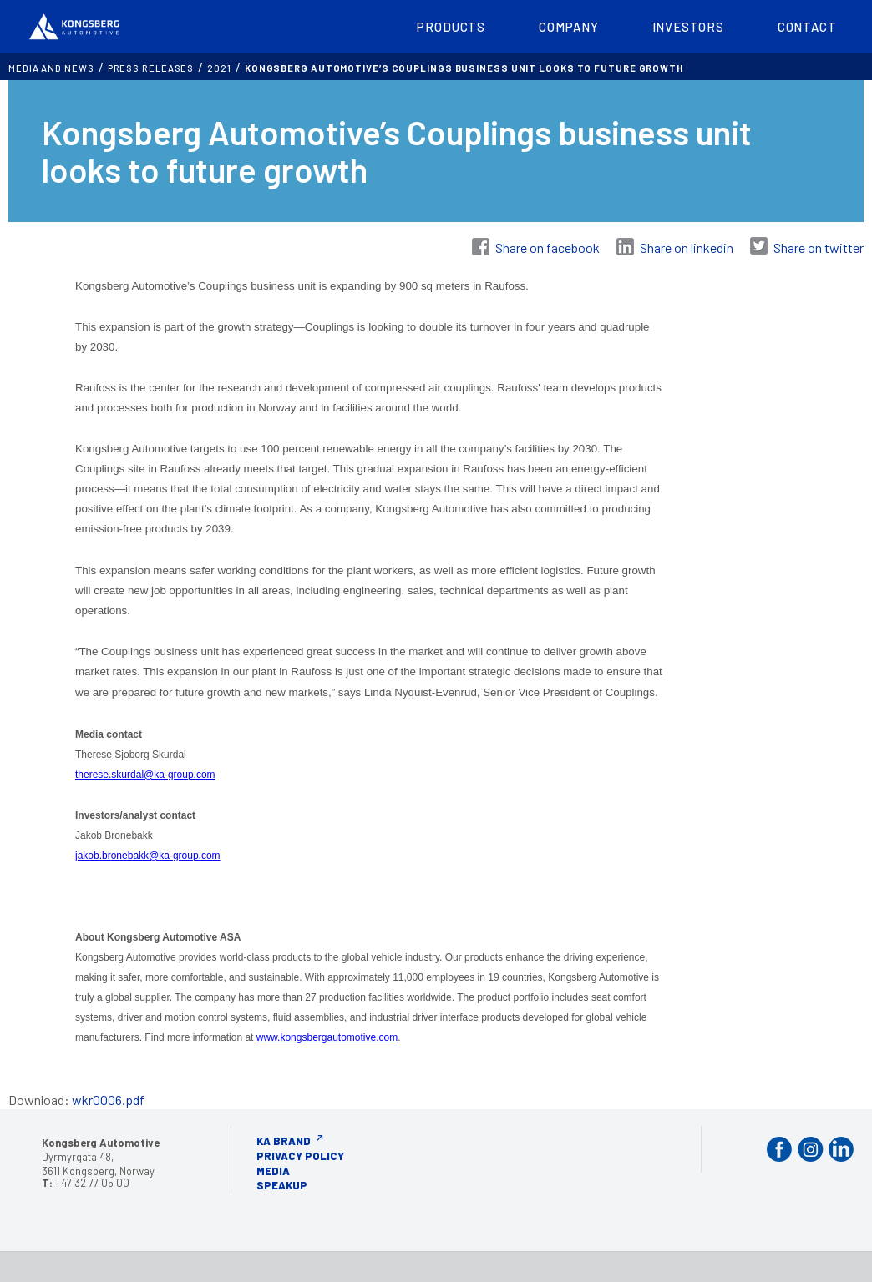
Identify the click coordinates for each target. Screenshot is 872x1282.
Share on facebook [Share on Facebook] (547, 245)
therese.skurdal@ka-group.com (145, 772)
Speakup (281, 1182)
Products (451, 25)
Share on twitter (818, 245)
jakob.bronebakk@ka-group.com (148, 853)
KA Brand (283, 1138)
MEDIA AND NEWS (51, 65)
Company (568, 25)
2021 (219, 65)
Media (273, 1168)
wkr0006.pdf (108, 1097)
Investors (688, 25)
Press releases (151, 65)
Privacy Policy (300, 1153)
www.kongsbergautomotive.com (327, 1035)
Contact (807, 25)
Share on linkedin (686, 245)
